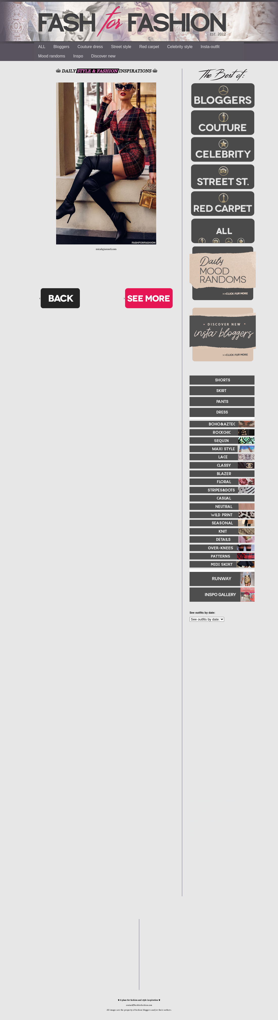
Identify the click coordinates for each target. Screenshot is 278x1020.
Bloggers (61, 47)
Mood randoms (51, 56)
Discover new (103, 56)
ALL (41, 47)
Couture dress (90, 47)
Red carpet (149, 47)
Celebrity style (179, 47)
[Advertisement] (220, 680)
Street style (121, 47)
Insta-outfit (210, 47)
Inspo (78, 56)
